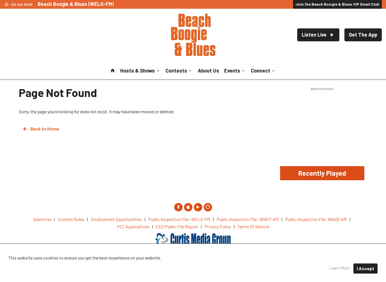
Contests (179, 70)
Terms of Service (253, 265)
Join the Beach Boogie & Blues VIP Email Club (337, 4)
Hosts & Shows (140, 70)
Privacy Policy (216, 265)
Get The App (363, 34)
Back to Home (40, 129)
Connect (263, 70)
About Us (208, 70)
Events (235, 70)
